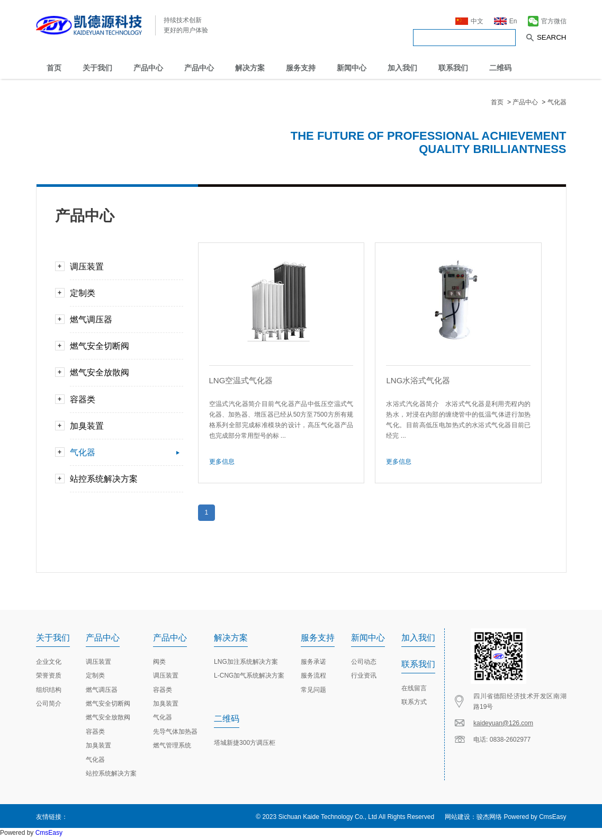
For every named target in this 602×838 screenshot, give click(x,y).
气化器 (557, 102)
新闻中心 (351, 68)
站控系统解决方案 (122, 479)
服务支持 (301, 68)
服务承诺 (313, 661)
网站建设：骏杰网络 (473, 817)
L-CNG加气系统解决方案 (249, 675)
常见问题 (313, 689)
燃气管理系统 (172, 745)
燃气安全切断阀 (122, 346)
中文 (469, 19)
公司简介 (48, 703)
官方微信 (547, 19)
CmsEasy (552, 817)
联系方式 (414, 702)
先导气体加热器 (175, 731)
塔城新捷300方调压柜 (244, 742)
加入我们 (402, 68)
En (505, 19)
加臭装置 (122, 426)
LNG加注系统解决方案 (246, 661)
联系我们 (453, 68)
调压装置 (122, 267)
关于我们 (97, 68)
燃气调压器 (122, 319)
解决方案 (250, 68)
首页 (54, 68)
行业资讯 (363, 675)
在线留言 (414, 688)
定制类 (122, 293)
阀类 (159, 661)
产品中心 (148, 68)
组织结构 (48, 689)
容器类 (122, 399)
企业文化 (48, 661)
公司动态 (363, 661)
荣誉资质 (48, 675)
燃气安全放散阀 (122, 372)
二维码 (500, 68)
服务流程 (313, 675)
